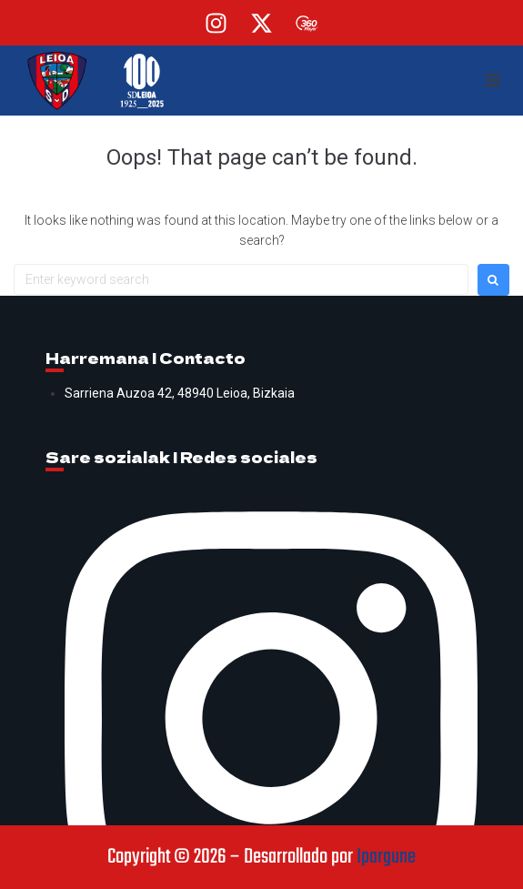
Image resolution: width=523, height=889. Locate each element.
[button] (493, 81)
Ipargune (386, 857)
